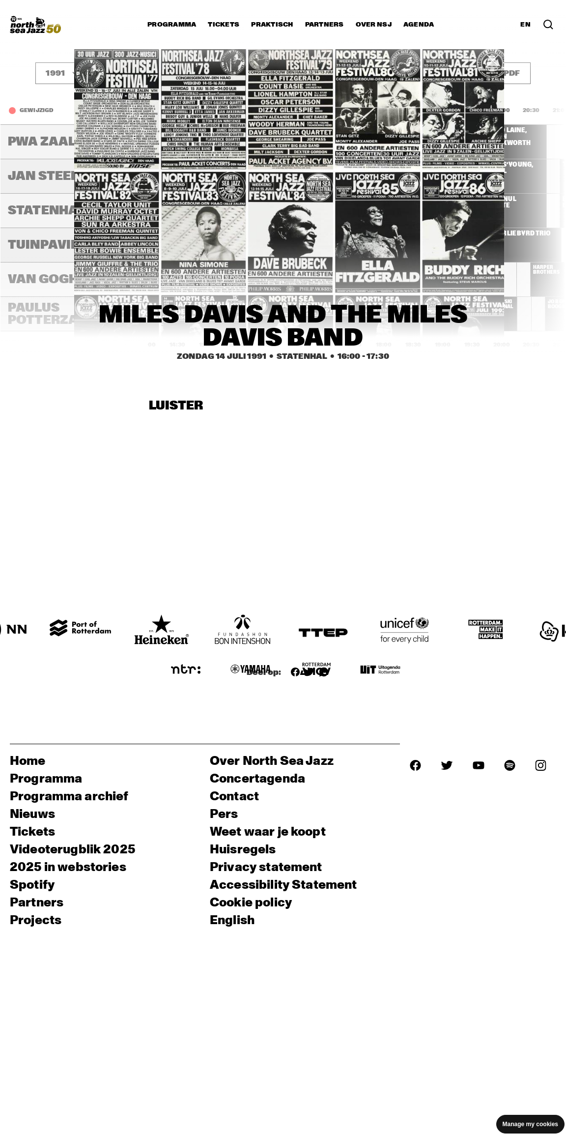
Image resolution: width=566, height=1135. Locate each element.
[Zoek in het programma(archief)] (548, 24)
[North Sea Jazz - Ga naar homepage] (35, 24)
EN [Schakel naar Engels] (525, 24)
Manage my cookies (530, 1124)
